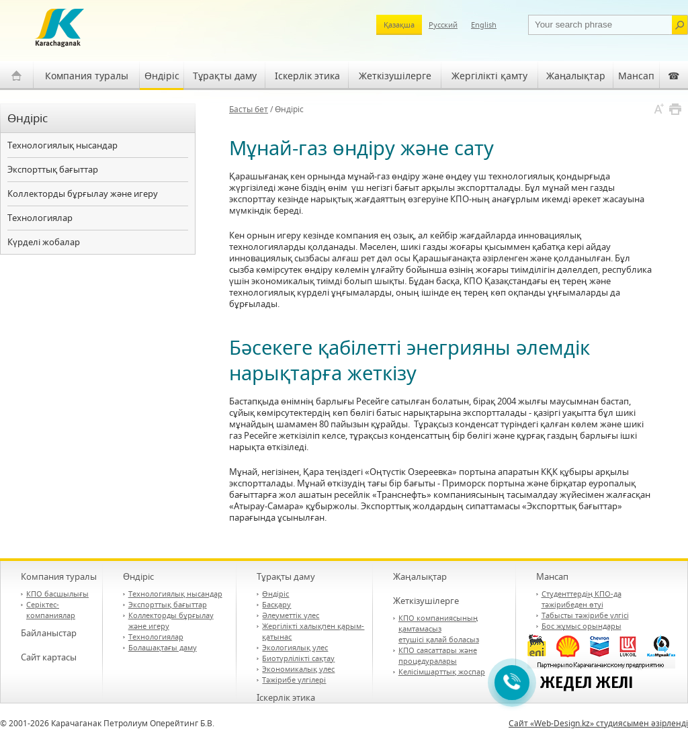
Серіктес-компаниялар (50, 609)
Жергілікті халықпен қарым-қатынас (313, 631)
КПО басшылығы (57, 594)
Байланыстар (49, 633)
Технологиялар (40, 218)
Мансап (636, 75)
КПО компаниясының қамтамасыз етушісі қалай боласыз (438, 628)
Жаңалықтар (575, 75)
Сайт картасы (49, 657)
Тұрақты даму (225, 75)
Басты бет (248, 109)
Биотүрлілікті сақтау (298, 658)
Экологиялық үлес (295, 647)
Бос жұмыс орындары (581, 626)
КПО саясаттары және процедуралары (437, 655)
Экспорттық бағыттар (52, 169)
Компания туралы (86, 75)
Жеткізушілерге (395, 75)
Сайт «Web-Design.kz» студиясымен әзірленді (598, 723)
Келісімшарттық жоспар (441, 671)
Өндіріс (161, 75)
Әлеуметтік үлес (290, 615)
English (484, 24)
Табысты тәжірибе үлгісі (585, 615)
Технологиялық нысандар (62, 145)
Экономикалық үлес (298, 669)
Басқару (276, 604)
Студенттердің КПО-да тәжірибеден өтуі (581, 599)
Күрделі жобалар (43, 242)
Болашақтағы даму (162, 647)
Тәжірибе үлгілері (294, 680)
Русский (443, 24)
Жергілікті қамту (489, 75)
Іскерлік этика (307, 75)
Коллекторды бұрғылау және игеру (82, 193)
